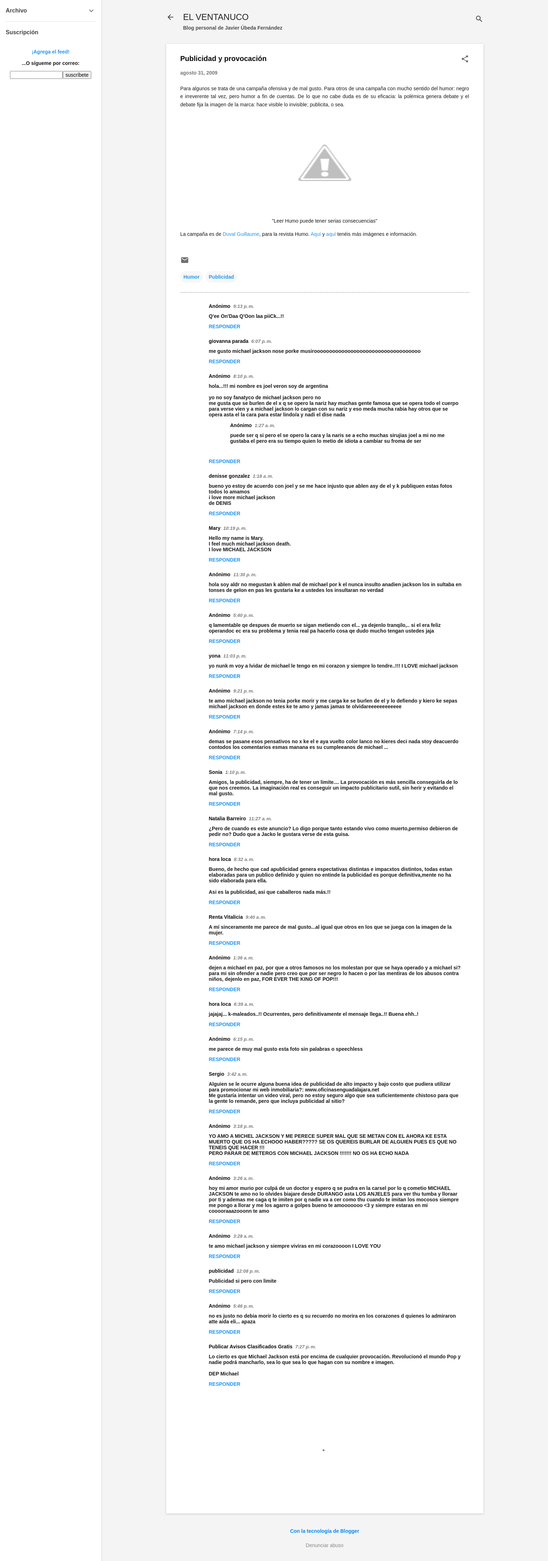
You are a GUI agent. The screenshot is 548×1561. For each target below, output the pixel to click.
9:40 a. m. (256, 917)
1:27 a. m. (265, 425)
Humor (192, 277)
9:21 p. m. (243, 691)
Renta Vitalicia (226, 917)
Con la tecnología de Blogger (324, 1531)
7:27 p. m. (305, 1346)
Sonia (215, 772)
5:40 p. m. (243, 615)
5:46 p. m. (243, 1306)
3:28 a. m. (243, 1236)
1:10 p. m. (235, 772)
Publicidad (221, 277)
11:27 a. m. (260, 818)
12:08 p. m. (248, 1271)
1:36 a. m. (243, 958)
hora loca (220, 859)
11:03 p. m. (234, 656)
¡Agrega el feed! (51, 52)
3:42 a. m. (237, 1074)
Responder (225, 326)
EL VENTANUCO (216, 17)
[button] (465, 59)
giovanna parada (229, 341)
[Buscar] (479, 19)
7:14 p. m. (243, 731)
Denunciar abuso (325, 1545)
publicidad (221, 1271)
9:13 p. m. (243, 306)
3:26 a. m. (243, 1178)
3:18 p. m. (243, 1126)
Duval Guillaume (241, 234)
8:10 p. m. (243, 376)
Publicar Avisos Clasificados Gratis (251, 1346)
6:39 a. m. (244, 1004)
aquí (331, 234)
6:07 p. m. (261, 341)
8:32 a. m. (244, 859)
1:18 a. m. (263, 476)
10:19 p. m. (234, 528)
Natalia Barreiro (227, 818)
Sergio (217, 1074)
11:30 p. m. (244, 574)
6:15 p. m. (243, 1039)
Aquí (316, 234)
